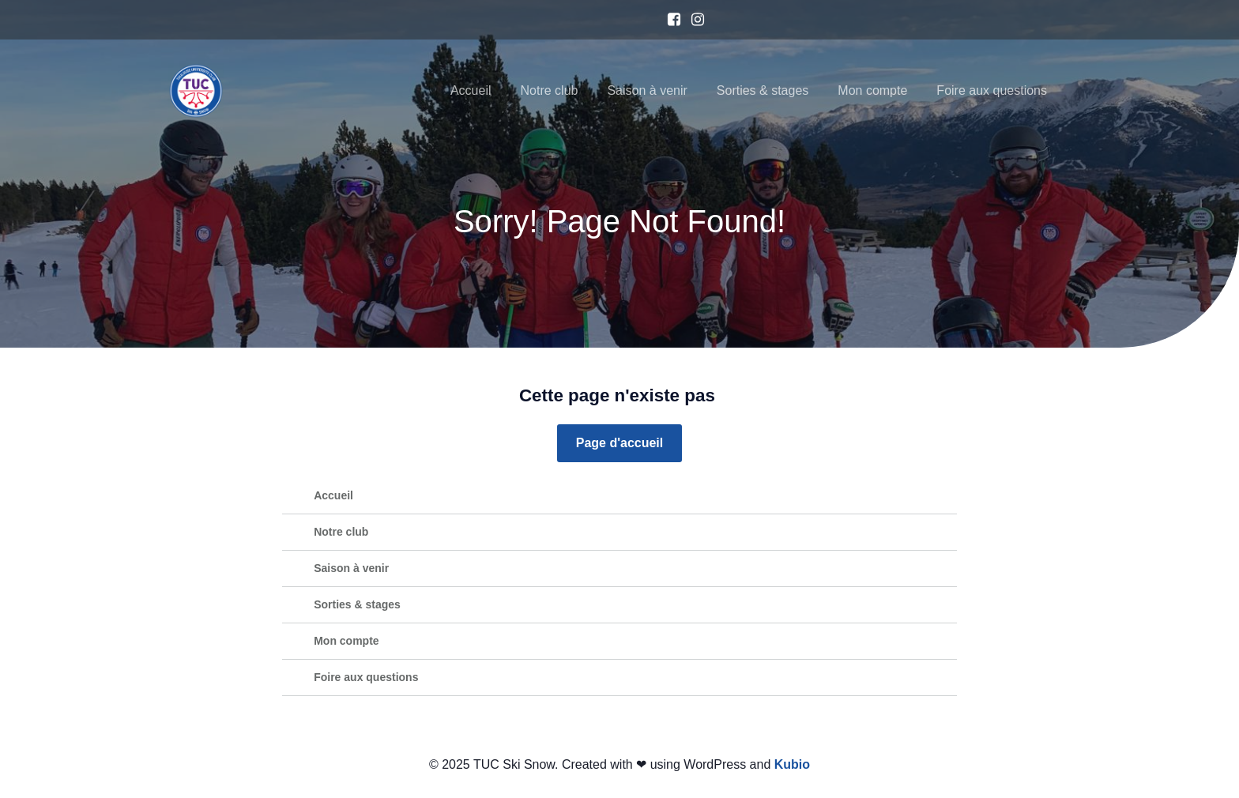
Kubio (792, 764)
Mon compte (872, 90)
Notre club (549, 90)
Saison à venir (647, 90)
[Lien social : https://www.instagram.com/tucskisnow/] (694, 20)
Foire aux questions (991, 90)
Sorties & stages (763, 90)
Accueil (470, 90)
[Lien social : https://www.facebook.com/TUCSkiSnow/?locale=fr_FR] (670, 20)
